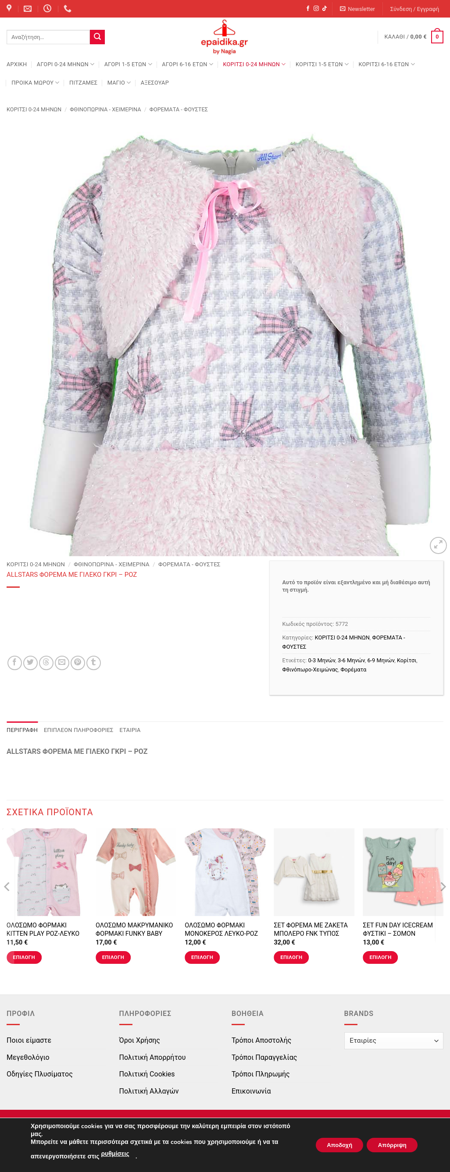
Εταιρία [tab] (130, 730)
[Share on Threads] (46, 663)
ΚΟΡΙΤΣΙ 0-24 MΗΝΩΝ (254, 64)
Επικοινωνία (251, 1091)
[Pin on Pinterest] (78, 663)
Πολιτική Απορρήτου (152, 1057)
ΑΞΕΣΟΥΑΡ (155, 82)
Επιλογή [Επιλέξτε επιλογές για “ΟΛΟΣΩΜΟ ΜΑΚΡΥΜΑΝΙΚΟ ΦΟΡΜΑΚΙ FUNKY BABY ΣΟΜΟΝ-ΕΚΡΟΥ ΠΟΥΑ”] (113, 957)
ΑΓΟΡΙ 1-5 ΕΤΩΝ (128, 64)
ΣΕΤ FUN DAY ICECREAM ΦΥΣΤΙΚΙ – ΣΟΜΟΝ (398, 930)
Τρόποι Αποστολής (261, 1040)
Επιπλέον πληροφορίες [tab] (79, 730)
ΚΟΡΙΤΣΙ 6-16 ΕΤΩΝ (386, 64)
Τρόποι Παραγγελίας (264, 1057)
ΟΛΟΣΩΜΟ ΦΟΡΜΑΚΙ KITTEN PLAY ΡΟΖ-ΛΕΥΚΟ (43, 930)
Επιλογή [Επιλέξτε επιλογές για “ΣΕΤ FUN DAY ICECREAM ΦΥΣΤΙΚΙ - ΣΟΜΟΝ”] (380, 957)
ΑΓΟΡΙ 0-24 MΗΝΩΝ (65, 64)
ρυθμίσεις (115, 1154)
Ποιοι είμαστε (29, 1040)
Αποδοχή (330, 1145)
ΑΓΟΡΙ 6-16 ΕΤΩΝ (187, 64)
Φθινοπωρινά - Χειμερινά (105, 109)
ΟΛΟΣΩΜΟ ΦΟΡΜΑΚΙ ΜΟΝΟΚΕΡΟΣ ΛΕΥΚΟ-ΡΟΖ (221, 930)
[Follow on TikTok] (324, 9)
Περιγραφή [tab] (22, 730)
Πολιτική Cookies (147, 1074)
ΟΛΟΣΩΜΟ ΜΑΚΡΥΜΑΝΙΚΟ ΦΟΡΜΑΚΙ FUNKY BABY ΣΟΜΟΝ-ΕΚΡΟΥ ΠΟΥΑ (134, 933)
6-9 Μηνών (380, 660)
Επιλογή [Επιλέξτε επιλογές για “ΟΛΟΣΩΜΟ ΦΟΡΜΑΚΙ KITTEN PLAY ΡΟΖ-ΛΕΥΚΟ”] (24, 957)
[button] (357, 9)
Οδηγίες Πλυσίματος (40, 1074)
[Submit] (97, 37)
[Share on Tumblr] (93, 663)
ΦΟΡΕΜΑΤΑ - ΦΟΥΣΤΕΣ (179, 109)
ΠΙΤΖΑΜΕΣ (83, 82)
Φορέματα (353, 669)
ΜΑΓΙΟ (119, 82)
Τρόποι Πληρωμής (261, 1074)
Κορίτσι (406, 660)
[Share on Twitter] (30, 663)
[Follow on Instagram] (316, 9)
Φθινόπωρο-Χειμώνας (310, 669)
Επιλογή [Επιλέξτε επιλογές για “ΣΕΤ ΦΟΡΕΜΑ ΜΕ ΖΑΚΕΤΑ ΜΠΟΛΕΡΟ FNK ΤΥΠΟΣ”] (291, 957)
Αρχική (17, 64)
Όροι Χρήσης (139, 1040)
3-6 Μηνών (351, 660)
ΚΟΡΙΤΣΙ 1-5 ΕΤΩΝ (322, 64)
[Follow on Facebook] (308, 9)
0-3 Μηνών (321, 660)
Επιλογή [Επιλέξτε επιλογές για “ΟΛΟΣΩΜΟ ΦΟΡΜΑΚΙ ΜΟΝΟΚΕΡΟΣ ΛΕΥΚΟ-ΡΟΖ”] (202, 957)
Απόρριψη (389, 1145)
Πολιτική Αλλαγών (149, 1091)
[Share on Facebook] (14, 663)
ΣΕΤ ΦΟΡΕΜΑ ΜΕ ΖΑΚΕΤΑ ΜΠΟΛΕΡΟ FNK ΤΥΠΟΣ (310, 930)
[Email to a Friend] (62, 663)
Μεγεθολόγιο (28, 1057)
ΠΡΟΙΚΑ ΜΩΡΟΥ (35, 82)
